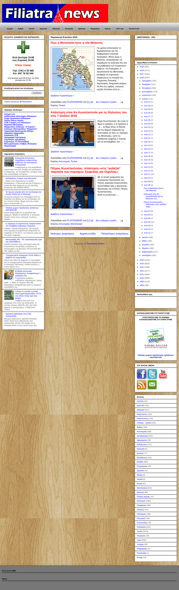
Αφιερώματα (142, 440)
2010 (142, 278)
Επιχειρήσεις (142, 466)
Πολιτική (140, 510)
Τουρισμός (141, 536)
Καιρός (108, 29)
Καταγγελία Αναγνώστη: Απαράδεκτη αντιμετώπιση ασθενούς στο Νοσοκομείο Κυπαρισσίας (26, 161)
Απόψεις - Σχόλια (144, 423)
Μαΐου (144, 241)
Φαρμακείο (95, 29)
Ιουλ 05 (147, 218)
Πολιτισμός (141, 514)
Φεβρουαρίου (147, 252)
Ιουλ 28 (147, 113)
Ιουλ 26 (147, 120)
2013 (142, 267)
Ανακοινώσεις (142, 418)
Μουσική (140, 492)
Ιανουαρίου (147, 255)
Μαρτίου (145, 248)
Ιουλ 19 (147, 145)
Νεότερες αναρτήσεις (62, 233)
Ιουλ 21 (147, 138)
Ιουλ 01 (147, 233)
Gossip (140, 557)
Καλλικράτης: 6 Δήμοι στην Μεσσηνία (21, 178)
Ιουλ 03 (147, 226)
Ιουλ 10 (147, 178)
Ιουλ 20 (147, 142)
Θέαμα (139, 475)
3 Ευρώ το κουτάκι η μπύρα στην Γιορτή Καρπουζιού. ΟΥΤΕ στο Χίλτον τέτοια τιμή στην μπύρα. (28, 294)
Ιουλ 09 (147, 181)
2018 (142, 70)
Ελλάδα (140, 462)
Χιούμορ (140, 544)
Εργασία (140, 471)
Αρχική (10, 29)
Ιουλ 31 (147, 102)
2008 (142, 285)
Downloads (141, 553)
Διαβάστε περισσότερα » (62, 96)
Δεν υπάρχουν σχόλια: (106, 102)
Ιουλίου (145, 99)
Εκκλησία (141, 449)
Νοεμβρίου (146, 84)
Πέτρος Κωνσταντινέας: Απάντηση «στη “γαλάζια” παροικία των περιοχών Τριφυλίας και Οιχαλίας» (86, 170)
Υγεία (139, 540)
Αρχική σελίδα (88, 233)
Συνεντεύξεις (142, 523)
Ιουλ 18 (147, 149)
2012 (142, 271)
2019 (142, 67)
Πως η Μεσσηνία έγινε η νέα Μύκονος (77, 42)
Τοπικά (31, 29)
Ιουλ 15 (147, 160)
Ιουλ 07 (147, 211)
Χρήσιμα (81, 29)
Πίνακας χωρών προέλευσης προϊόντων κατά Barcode (156, 356)
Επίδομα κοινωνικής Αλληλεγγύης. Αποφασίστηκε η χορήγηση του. (27, 273)
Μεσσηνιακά (76, 224)
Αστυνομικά (64, 161)
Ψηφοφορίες (142, 549)
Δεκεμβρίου (147, 81)
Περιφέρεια (141, 505)
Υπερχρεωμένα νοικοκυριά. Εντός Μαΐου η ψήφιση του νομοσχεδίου (23, 256)
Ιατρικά (140, 479)
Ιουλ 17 (147, 153)
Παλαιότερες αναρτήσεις (114, 233)
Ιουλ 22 (147, 134)
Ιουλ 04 (147, 222)
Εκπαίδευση (142, 458)
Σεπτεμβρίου (147, 92)
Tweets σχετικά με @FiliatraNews (18, 102)
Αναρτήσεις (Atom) (95, 244)
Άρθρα (20, 29)
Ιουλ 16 (147, 156)
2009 (142, 282)
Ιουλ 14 (147, 163)
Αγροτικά (43, 29)
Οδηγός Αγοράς (143, 497)
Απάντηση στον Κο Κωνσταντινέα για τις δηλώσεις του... (153, 196)
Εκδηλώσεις (142, 444)
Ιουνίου (145, 237)
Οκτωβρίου (147, 88)
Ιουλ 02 (147, 229)
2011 (142, 274)
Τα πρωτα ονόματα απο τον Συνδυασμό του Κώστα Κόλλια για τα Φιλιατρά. (24, 193)
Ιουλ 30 (147, 106)
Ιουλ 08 (147, 185)
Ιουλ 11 (147, 174)
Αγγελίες (140, 401)
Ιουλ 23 (147, 131)
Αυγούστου (147, 95)
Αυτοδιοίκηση (142, 436)
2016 (142, 78)
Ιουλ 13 (147, 167)
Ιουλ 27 (147, 116)
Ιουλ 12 (147, 171)
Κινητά (139, 484)
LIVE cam (120, 29)
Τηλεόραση (141, 527)
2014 (142, 264)
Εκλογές (140, 453)
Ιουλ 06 (147, 215)
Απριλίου (146, 245)
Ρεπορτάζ (69, 29)
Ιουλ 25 (147, 124)
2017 (142, 74)
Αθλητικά (56, 29)
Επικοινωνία (134, 29)
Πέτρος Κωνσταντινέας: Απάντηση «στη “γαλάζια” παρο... (155, 204)
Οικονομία (141, 501)
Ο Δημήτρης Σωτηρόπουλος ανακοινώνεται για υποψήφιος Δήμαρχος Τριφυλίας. (23, 225)
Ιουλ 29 (147, 109)
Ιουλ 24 (147, 127)
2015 (142, 260)
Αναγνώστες (142, 414)
